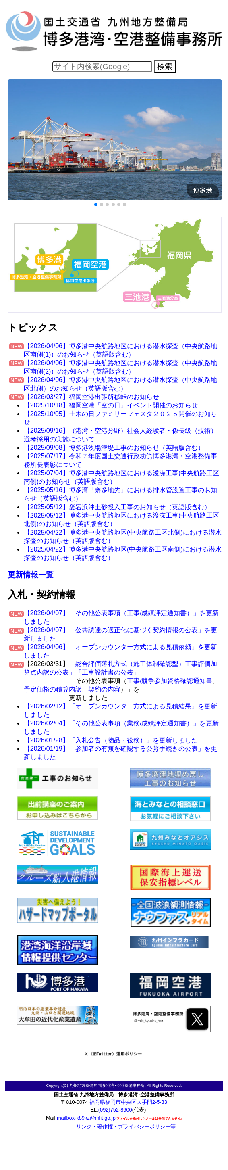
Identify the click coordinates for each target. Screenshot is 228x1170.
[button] (95, 204)
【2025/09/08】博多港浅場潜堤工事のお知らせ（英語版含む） (114, 447)
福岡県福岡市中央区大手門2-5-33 (128, 1102)
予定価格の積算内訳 (53, 689)
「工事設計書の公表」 (107, 672)
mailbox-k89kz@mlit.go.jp (86, 1118)
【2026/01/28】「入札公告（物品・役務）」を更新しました (111, 740)
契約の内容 (104, 689)
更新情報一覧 (31, 574)
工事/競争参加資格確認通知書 (169, 680)
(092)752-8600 (115, 1110)
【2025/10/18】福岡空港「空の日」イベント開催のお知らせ (111, 405)
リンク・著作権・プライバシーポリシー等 (126, 1127)
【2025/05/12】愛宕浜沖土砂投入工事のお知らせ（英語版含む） (117, 507)
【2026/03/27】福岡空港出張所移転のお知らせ (91, 396)
